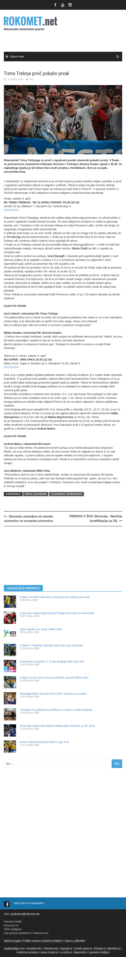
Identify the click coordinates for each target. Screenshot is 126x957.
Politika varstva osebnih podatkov (43, 940)
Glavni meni (17, 56)
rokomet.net (51, 948)
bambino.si (113, 948)
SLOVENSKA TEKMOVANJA (66, 494)
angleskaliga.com (14, 948)
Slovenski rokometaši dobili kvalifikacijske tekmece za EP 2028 (57, 725)
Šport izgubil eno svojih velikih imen (41, 629)
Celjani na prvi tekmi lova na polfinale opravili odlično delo (54, 677)
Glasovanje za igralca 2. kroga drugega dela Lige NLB (52, 661)
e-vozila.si (66, 952)
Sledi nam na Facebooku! (29, 903)
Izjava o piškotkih (75, 940)
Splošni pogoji (12, 940)
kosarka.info (34, 948)
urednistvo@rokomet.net (24, 913)
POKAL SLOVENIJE (36, 494)
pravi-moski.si (49, 952)
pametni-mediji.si (99, 952)
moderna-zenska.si (27, 952)
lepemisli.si (80, 952)
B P (32, 79)
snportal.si (66, 948)
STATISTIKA (11, 210)
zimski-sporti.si (83, 948)
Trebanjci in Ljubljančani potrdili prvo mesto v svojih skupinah (56, 709)
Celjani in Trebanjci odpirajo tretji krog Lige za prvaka (51, 645)
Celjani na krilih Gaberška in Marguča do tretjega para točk (55, 597)
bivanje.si (99, 948)
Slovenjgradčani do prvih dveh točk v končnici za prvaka (53, 693)
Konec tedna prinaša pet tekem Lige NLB (44, 741)
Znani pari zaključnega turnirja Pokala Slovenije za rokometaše (57, 613)
